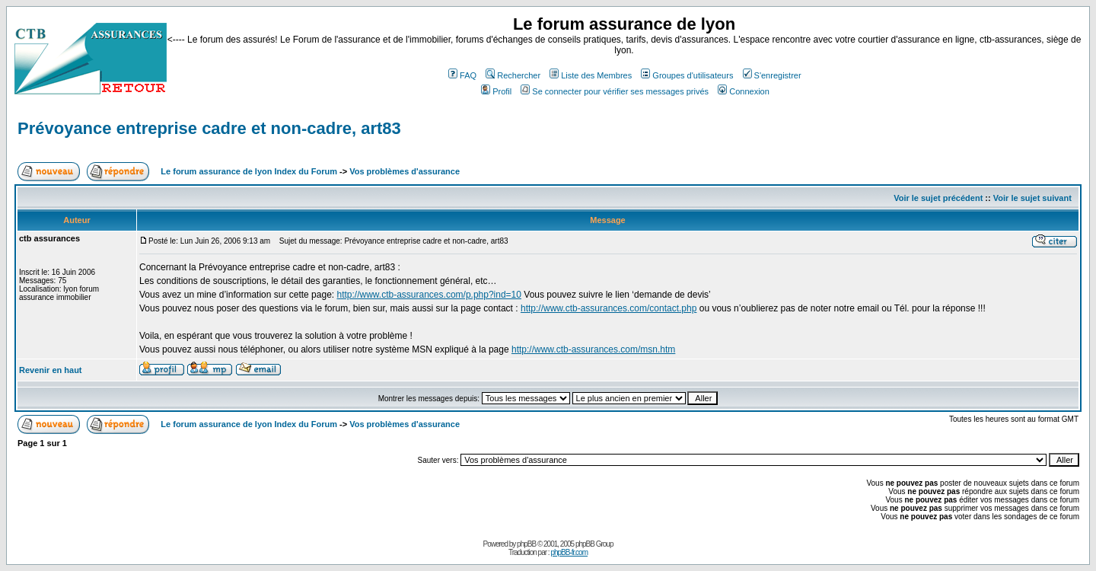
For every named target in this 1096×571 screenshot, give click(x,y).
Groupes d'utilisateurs (687, 75)
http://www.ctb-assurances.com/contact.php (608, 308)
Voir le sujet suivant (1032, 198)
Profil (496, 91)
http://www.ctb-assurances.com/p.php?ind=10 (428, 294)
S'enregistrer (772, 75)
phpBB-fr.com (569, 552)
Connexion (743, 91)
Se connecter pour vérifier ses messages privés (615, 91)
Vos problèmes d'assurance (404, 171)
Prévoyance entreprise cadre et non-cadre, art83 (209, 128)
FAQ (462, 75)
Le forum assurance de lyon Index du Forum (249, 171)
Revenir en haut (50, 370)
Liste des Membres (591, 75)
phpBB (526, 544)
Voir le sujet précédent (938, 198)
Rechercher (513, 75)
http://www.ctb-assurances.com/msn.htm (593, 349)
